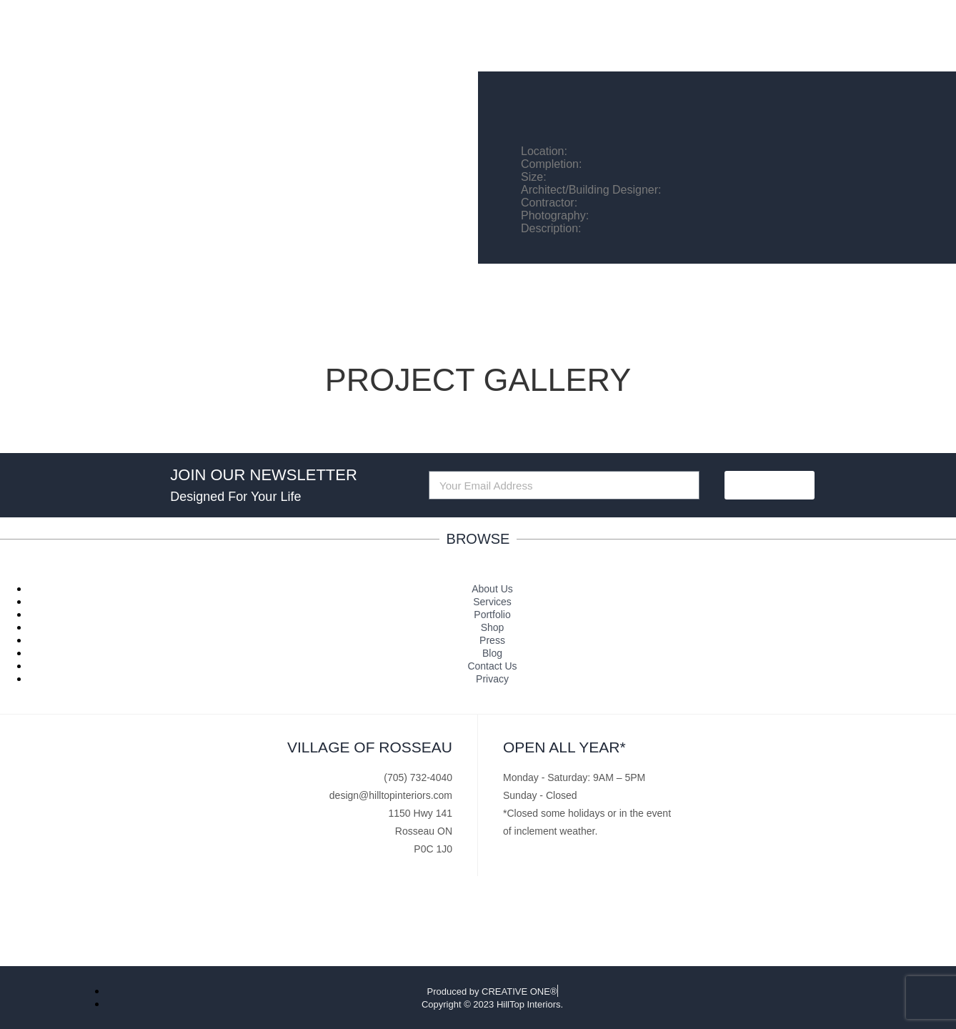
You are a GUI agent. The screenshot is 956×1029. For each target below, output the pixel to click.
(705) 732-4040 (418, 777)
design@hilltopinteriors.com (390, 795)
